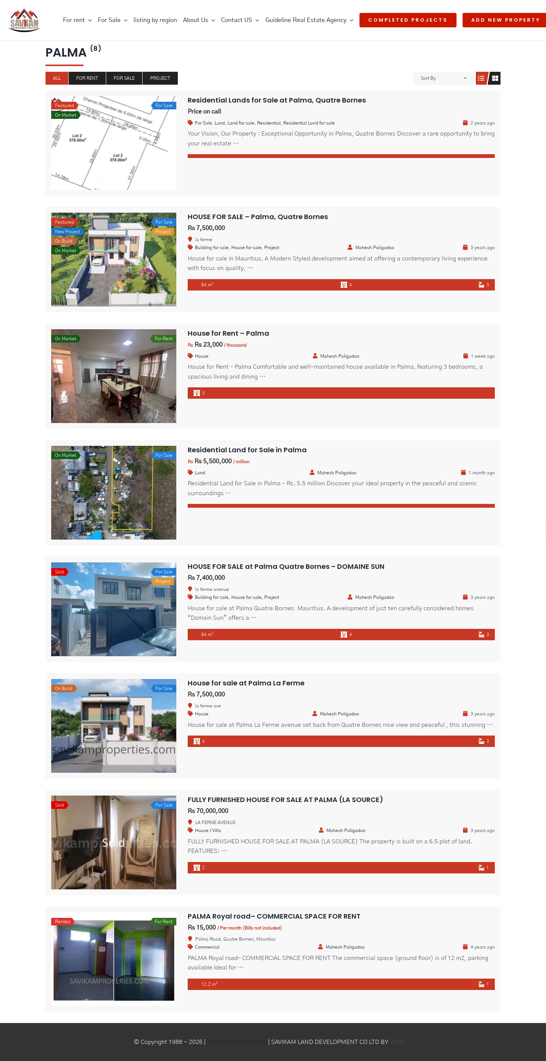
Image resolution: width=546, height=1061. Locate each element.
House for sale (246, 247)
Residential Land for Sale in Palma (247, 450)
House (202, 356)
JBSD (397, 1042)
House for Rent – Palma (228, 333)
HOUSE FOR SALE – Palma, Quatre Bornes (258, 216)
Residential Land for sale (309, 123)
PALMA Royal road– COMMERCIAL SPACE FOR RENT (274, 916)
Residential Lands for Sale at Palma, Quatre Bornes (277, 100)
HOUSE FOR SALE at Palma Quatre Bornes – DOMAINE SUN (286, 566)
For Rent (87, 78)
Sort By (428, 78)
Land (220, 123)
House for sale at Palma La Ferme (246, 683)
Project (160, 78)
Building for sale (212, 247)
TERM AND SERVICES (237, 1042)
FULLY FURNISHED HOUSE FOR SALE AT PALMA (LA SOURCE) (285, 799)
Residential (269, 123)
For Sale (124, 78)
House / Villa (208, 830)
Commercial (207, 947)
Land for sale (241, 123)
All (57, 78)
